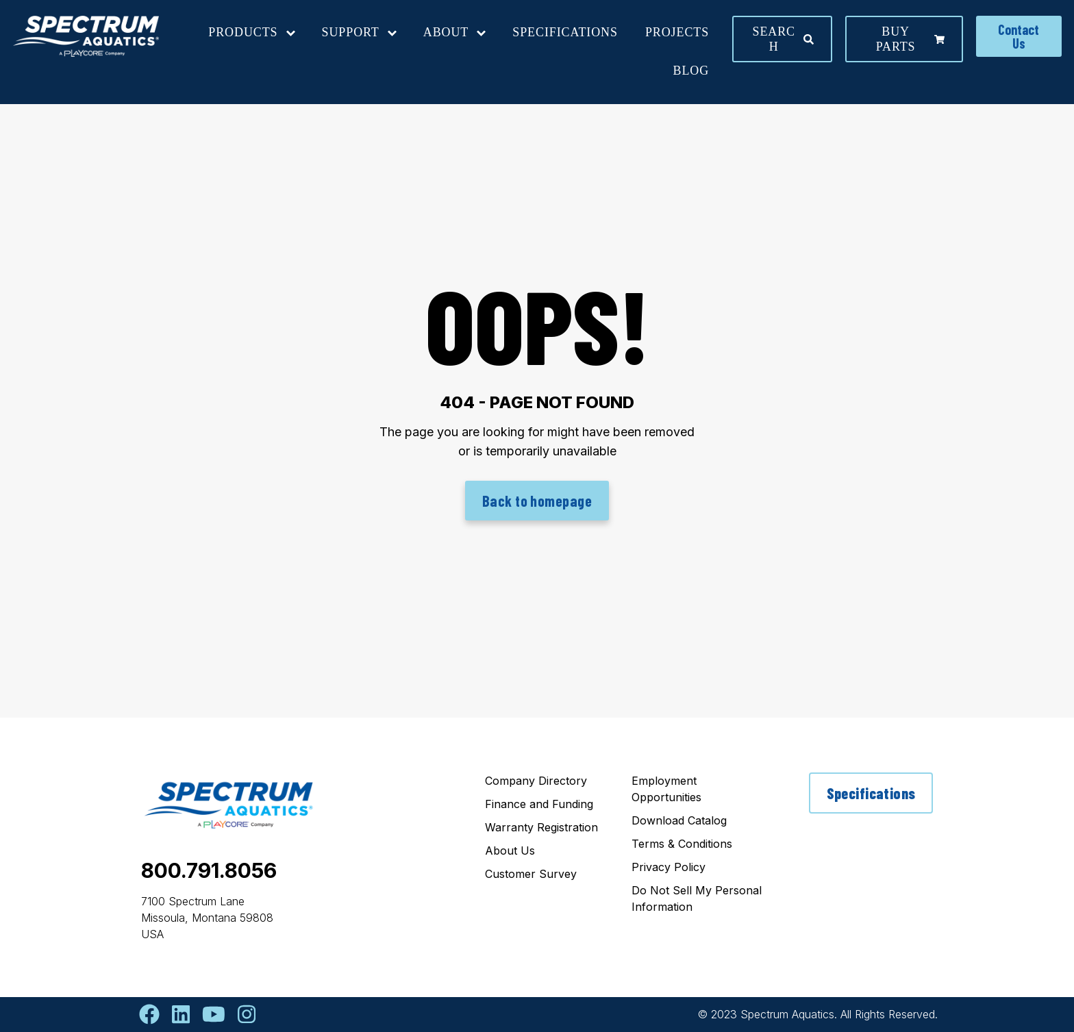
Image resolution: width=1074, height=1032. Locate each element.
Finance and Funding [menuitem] (539, 804)
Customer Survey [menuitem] (531, 874)
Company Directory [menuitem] (536, 781)
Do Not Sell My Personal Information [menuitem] (697, 898)
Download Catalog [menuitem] (679, 820)
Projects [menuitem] (677, 32)
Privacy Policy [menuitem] (668, 867)
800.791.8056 (209, 870)
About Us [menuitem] (510, 850)
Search (783, 39)
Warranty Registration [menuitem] (541, 827)
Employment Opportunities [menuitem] (666, 789)
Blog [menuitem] (691, 70)
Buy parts (910, 39)
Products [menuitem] (242, 32)
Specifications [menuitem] (565, 32)
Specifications (871, 793)
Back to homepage (537, 500)
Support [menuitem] (350, 32)
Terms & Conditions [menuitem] (682, 844)
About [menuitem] (446, 32)
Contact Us (1018, 36)
